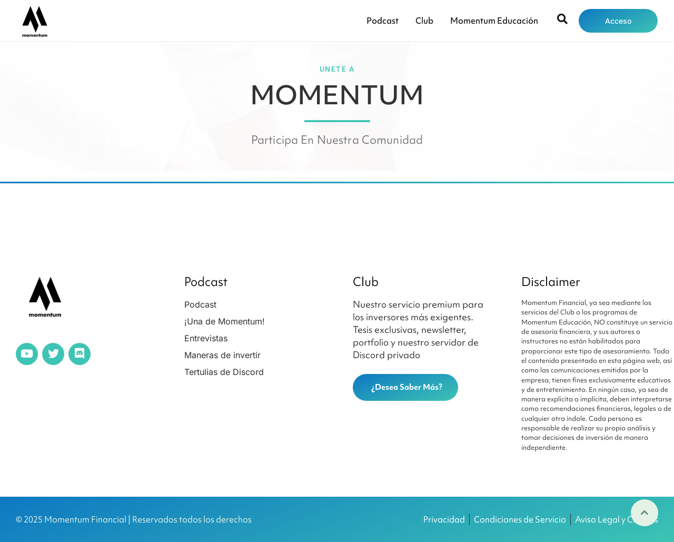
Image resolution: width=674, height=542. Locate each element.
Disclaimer (550, 282)
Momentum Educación (494, 20)
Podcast (382, 20)
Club (424, 20)
